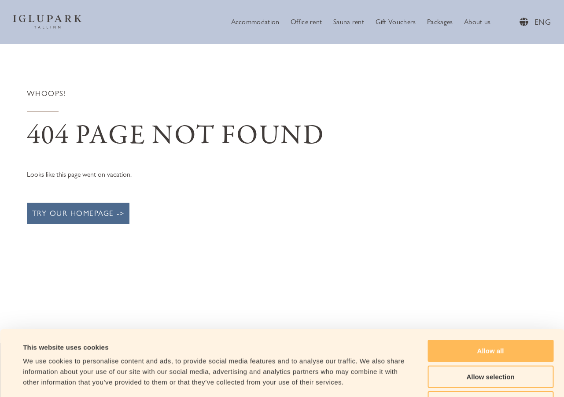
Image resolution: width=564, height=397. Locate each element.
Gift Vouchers (396, 22)
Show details (369, 379)
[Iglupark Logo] (47, 22)
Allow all (490, 289)
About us (477, 22)
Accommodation (255, 22)
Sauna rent (348, 22)
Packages (440, 22)
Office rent (306, 22)
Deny (491, 341)
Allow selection (490, 315)
